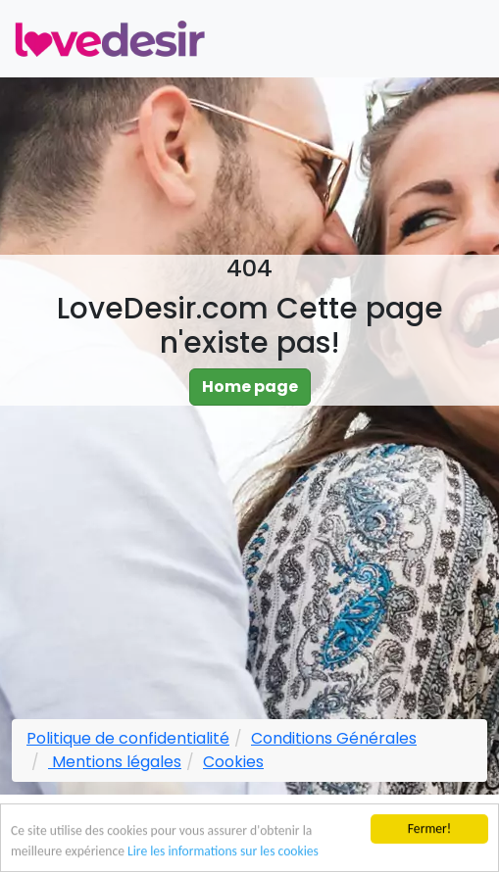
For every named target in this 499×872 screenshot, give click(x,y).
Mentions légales (114, 762)
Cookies (233, 762)
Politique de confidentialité (127, 738)
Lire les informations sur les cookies (223, 853)
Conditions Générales (334, 738)
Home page (250, 386)
